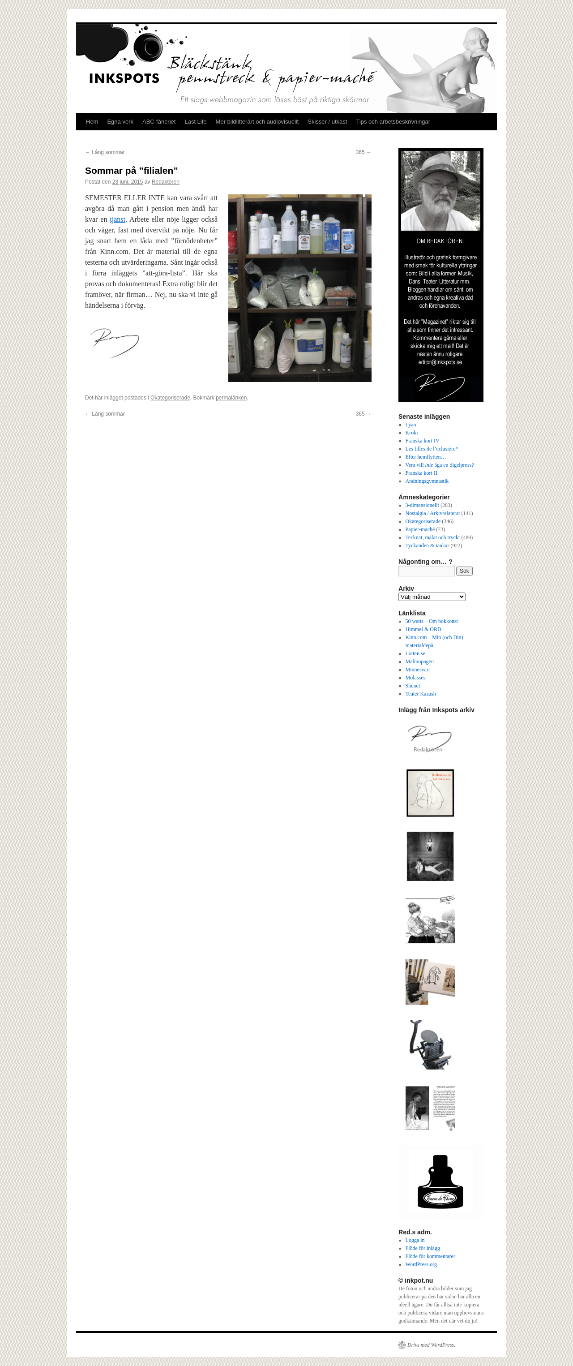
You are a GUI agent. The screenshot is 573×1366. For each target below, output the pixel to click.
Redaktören (166, 182)
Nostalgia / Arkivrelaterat (433, 513)
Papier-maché (420, 529)
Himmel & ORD (423, 629)
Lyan (411, 424)
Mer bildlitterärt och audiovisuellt (257, 121)
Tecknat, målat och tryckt (433, 537)
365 (364, 152)
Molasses (416, 677)
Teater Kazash (421, 694)
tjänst (117, 219)
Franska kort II (421, 473)
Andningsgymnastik (427, 481)
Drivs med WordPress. (431, 1345)
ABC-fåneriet (158, 121)
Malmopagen (420, 661)
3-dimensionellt (422, 505)
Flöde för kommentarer (430, 1256)
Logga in (415, 1240)
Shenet (413, 686)
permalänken (231, 398)
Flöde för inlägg (423, 1248)
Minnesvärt (418, 669)
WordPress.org (421, 1264)
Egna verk (120, 121)
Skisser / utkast (327, 121)
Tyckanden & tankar (427, 545)
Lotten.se (415, 653)
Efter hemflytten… (426, 457)
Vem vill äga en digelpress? (440, 465)
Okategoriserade (170, 398)
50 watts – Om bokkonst (432, 621)
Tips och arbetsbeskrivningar (393, 121)
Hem (92, 121)
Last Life (195, 121)
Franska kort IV (423, 441)
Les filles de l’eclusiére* (432, 449)
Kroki (412, 433)
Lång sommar (105, 152)
